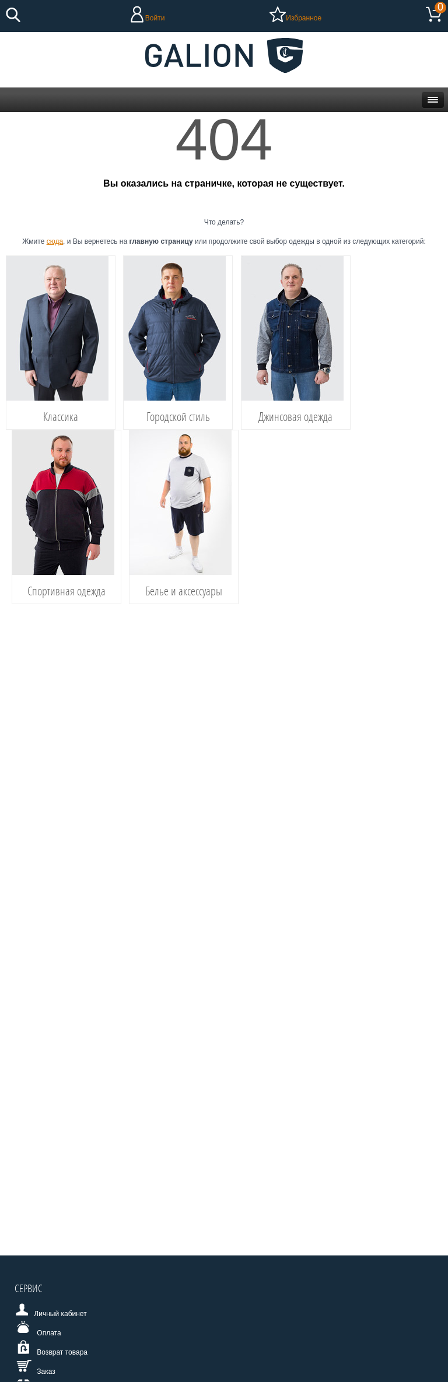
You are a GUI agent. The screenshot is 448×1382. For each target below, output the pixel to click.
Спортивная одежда (66, 590)
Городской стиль (178, 416)
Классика (60, 416)
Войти (155, 18)
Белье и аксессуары (183, 590)
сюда (55, 241)
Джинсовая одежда (295, 416)
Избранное (303, 18)
